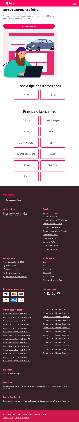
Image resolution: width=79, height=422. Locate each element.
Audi (52, 153)
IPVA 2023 (47, 273)
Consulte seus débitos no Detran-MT (17, 346)
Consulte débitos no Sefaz (52, 224)
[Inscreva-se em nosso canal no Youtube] (58, 293)
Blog (44, 262)
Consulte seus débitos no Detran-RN (56, 320)
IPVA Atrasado (48, 277)
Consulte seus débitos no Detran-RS (56, 317)
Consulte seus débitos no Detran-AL (56, 335)
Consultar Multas (49, 242)
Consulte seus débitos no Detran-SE (56, 353)
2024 (26, 94)
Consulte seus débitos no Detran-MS (56, 342)
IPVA (44, 266)
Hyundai (52, 164)
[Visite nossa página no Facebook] (48, 293)
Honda (52, 131)
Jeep (26, 176)
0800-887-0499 (12, 269)
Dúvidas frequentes (13, 273)
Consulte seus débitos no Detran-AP (16, 335)
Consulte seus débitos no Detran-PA (16, 350)
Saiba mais (7, 388)
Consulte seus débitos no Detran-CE (16, 332)
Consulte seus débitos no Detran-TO (16, 361)
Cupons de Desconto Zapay (53, 280)
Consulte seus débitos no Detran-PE (16, 328)
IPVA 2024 (47, 269)
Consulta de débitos (13, 200)
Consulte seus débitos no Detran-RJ (56, 310)
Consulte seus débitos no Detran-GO (16, 343)
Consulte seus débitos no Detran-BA (56, 324)
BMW (53, 142)
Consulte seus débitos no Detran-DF (16, 314)
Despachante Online (50, 246)
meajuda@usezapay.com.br (16, 277)
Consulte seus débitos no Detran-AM (56, 331)
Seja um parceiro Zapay (12, 374)
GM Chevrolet (26, 142)
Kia (52, 176)
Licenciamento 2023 (50, 238)
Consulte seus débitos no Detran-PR (16, 321)
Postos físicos (11, 266)
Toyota (26, 120)
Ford (26, 131)
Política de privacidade (22, 418)
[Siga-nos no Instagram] (53, 293)
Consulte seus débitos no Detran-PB (56, 346)
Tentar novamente (29, 26)
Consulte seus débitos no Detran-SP (56, 313)
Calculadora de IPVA (50, 249)
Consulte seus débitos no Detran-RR (16, 357)
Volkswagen (53, 120)
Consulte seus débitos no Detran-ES (56, 328)
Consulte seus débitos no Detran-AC (16, 339)
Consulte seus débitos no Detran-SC (16, 325)
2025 (53, 94)
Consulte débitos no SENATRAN (55, 220)
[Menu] (75, 3)
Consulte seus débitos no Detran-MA (56, 339)
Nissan (26, 164)
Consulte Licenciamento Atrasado (55, 231)
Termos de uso (8, 418)
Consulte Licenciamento (51, 227)
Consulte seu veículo (50, 213)
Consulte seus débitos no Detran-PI (16, 354)
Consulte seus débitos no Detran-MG (17, 317)
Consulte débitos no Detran (53, 217)
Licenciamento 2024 (50, 235)
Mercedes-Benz (26, 153)
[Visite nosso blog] (44, 293)
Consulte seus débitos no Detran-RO (56, 349)
